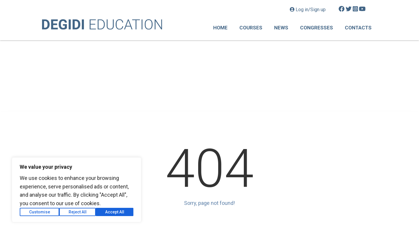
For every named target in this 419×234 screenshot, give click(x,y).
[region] (76, 189)
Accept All (114, 212)
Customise (39, 212)
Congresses (316, 28)
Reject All (78, 212)
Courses (250, 28)
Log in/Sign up (308, 9)
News (281, 28)
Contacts (358, 28)
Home (220, 28)
